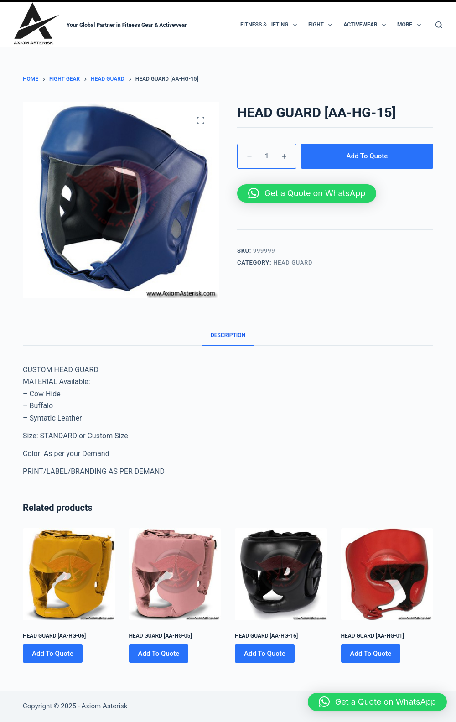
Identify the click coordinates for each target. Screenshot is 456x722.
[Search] (438, 24)
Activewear (366, 25)
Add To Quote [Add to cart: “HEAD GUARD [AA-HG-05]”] (159, 653)
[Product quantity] (266, 156)
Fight (322, 25)
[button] (306, 193)
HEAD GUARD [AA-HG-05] (160, 636)
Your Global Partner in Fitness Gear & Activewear (127, 25)
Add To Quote (367, 156)
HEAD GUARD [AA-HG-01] (372, 636)
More (411, 25)
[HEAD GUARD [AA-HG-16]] (281, 574)
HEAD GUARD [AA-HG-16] (266, 636)
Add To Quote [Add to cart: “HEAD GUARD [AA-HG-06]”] (52, 653)
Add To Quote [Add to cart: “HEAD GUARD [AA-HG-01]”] (371, 653)
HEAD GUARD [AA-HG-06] (54, 636)
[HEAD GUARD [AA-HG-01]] (387, 574)
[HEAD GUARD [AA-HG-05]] (175, 574)
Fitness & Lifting (270, 25)
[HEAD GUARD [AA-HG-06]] (69, 574)
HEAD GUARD (292, 262)
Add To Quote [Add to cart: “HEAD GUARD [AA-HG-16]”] (264, 653)
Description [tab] (228, 335)
